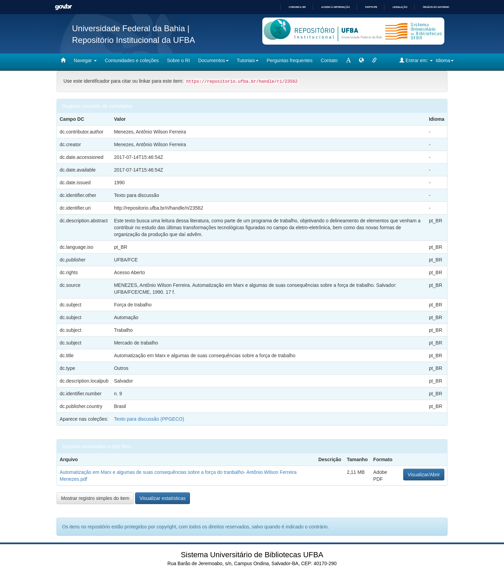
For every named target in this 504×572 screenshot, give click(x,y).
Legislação (400, 7)
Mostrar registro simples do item (95, 498)
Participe (371, 7)
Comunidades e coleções (132, 60)
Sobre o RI (178, 60)
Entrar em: (416, 60)
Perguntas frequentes (290, 60)
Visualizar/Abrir (424, 474)
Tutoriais (248, 60)
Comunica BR (297, 7)
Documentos (213, 60)
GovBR (63, 7)
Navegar (85, 60)
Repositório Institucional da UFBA (133, 40)
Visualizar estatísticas (162, 498)
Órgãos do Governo (436, 7)
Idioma (445, 60)
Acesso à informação (335, 7)
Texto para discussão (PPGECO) (149, 419)
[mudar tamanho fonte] (348, 60)
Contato (329, 60)
